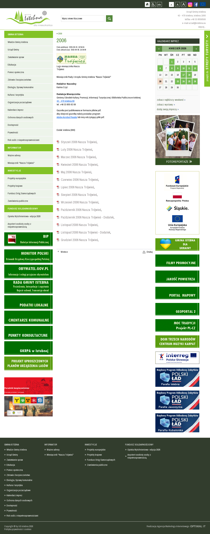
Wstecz (64, 251)
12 (195, 68)
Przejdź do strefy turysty (207, 59)
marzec (159, 49)
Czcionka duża (183, 4)
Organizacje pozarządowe (20, 102)
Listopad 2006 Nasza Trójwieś (79, 225)
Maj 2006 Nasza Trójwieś (76, 172)
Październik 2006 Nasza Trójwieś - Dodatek (87, 217)
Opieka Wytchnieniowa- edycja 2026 (24, 216)
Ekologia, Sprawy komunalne (20, 87)
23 (178, 81)
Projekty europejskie (17, 178)
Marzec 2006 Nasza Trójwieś (78, 157)
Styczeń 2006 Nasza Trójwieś (79, 142)
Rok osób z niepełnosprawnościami (23, 140)
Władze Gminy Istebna (18, 42)
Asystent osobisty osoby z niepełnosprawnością (19, 225)
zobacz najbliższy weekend (171, 99)
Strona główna (147, 4)
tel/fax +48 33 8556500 (195, 19)
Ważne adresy (14, 155)
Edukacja (12, 64)
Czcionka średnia (177, 4)
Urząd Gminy (13, 49)
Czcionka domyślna (171, 4)
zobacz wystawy (166, 104)
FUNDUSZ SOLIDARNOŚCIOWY (23, 208)
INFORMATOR (14, 147)
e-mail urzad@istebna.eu (194, 23)
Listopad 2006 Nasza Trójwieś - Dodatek (85, 232)
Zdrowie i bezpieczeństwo (19, 79)
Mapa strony (159, 4)
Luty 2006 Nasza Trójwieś (76, 149)
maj (196, 49)
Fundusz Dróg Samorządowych (22, 193)
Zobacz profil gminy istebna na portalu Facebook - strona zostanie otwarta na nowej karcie (196, 4)
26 (195, 81)
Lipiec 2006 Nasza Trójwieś (77, 187)
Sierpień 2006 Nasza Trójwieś (79, 195)
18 (189, 74)
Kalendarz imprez (15, 109)
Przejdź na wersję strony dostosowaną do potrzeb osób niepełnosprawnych (153, 4)
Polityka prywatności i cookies (17, 529)
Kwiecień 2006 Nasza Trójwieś (79, 164)
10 (183, 68)
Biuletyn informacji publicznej (28, 239)
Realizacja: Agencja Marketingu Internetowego (168, 526)
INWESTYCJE (14, 170)
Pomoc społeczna (16, 72)
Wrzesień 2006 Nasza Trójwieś (79, 202)
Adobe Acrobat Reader (67, 117)
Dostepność (13, 124)
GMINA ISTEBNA (15, 34)
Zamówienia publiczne (18, 200)
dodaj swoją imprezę (168, 109)
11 (189, 68)
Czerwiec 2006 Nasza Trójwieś (79, 180)
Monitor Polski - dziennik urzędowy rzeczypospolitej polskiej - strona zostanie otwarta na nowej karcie (28, 256)
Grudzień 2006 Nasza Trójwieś (79, 240)
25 (189, 81)
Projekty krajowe (15, 185)
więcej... (202, 26)
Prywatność (13, 132)
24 (183, 81)
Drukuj (150, 251)
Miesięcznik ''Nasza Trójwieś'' (21, 162)
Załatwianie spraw (16, 57)
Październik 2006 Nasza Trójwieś (81, 210)
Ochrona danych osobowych (20, 117)
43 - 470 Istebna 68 (65, 101)
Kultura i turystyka (16, 94)
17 (183, 74)
